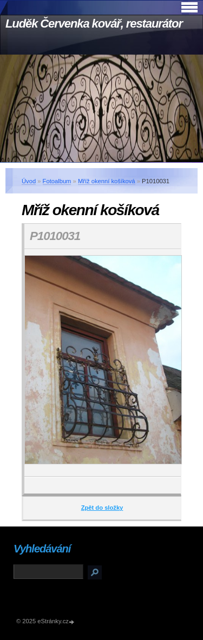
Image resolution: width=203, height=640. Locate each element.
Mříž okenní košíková (106, 181)
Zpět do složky (102, 507)
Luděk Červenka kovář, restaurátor (93, 23)
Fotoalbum (57, 181)
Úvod (29, 181)
